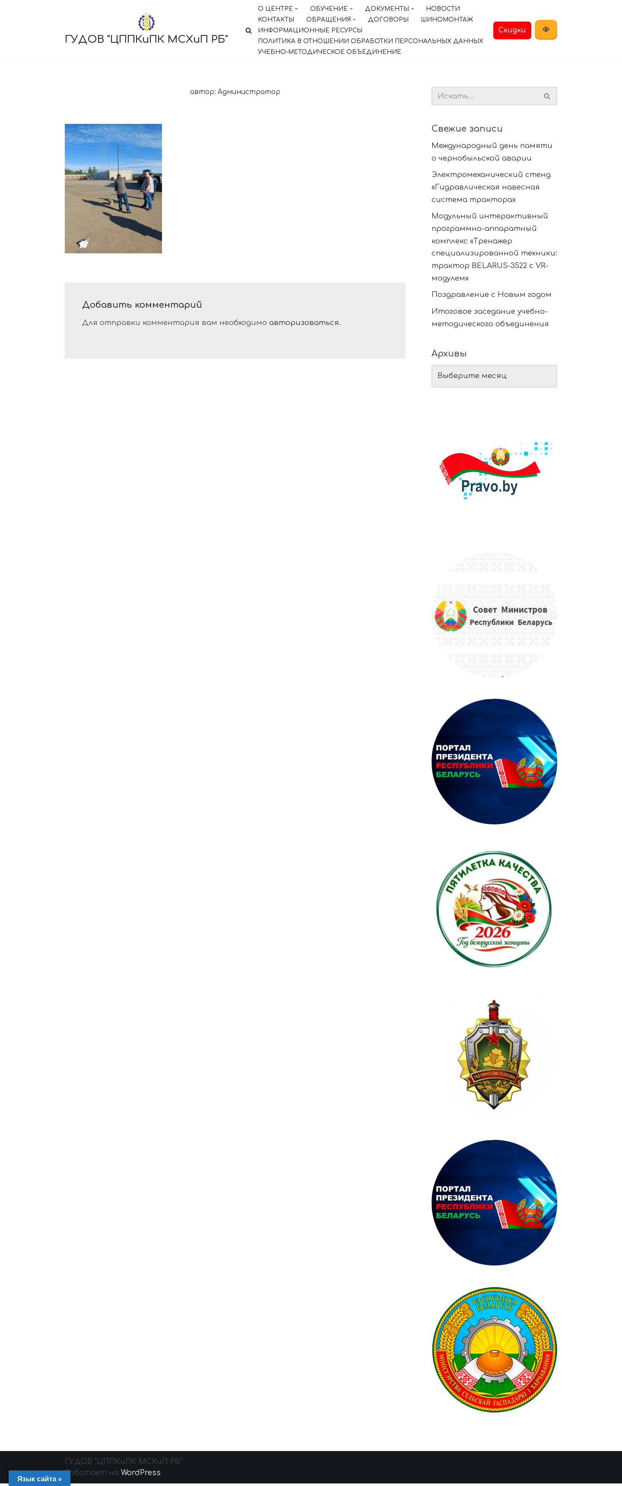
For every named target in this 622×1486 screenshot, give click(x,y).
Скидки (512, 30)
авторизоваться (304, 323)
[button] (296, 8)
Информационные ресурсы (310, 30)
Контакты (276, 19)
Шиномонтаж (447, 19)
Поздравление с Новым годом (492, 296)
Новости (444, 9)
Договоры (388, 19)
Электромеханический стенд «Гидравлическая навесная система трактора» (491, 187)
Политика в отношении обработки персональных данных (371, 41)
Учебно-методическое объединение (330, 52)
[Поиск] (248, 30)
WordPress (141, 1475)
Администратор (249, 92)
